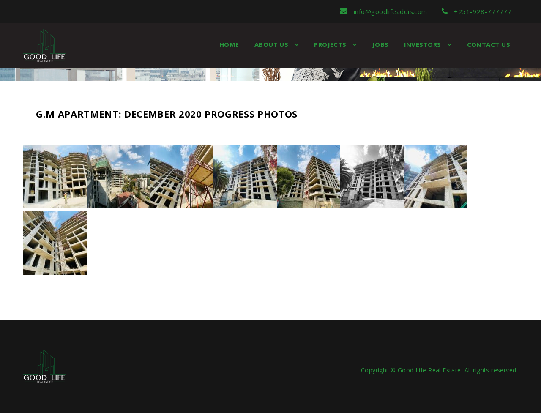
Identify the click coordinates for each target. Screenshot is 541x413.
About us (272, 44)
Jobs (380, 44)
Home (229, 44)
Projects (331, 44)
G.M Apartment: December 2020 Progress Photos (167, 113)
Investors (423, 44)
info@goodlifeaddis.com (383, 11)
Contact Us (489, 44)
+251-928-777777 (476, 11)
